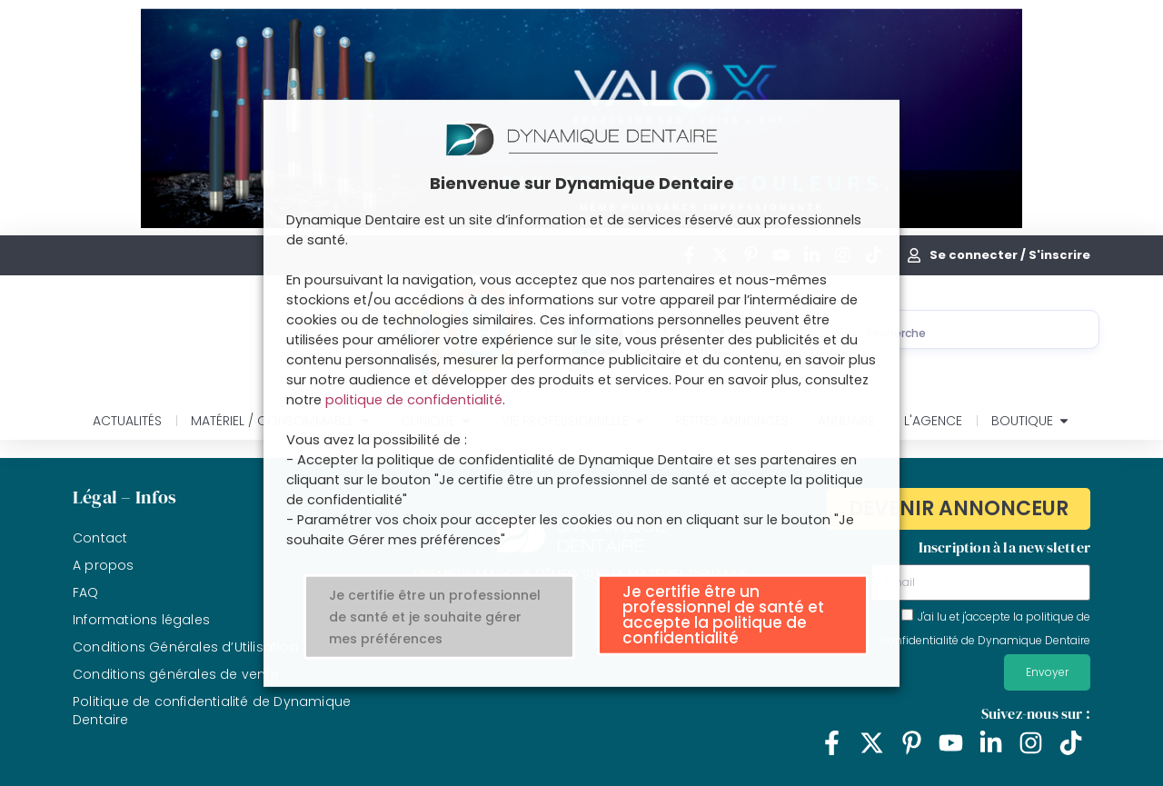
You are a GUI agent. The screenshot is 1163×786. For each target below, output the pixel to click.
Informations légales (141, 620)
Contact (100, 538)
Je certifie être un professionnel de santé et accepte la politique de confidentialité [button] (723, 615)
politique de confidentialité (413, 400)
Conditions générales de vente (176, 674)
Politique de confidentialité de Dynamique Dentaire (212, 710)
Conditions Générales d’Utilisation (185, 647)
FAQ (86, 592)
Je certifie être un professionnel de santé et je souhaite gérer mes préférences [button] (435, 617)
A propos (103, 565)
